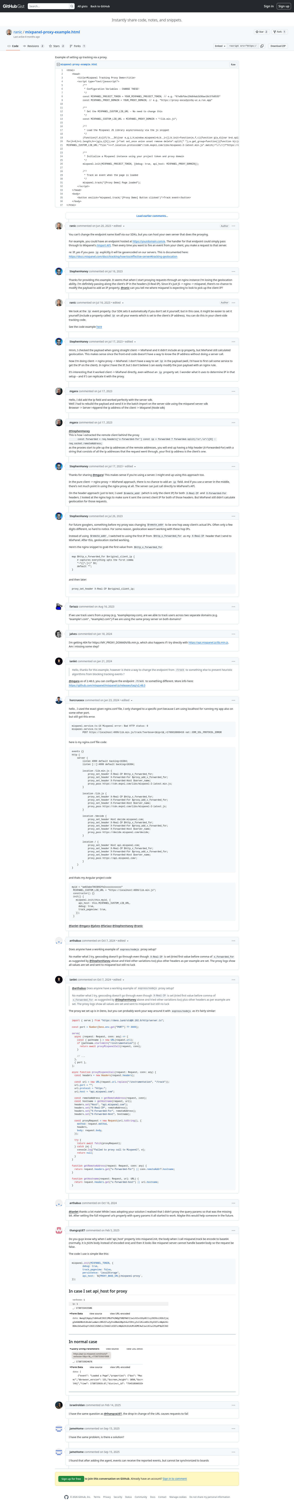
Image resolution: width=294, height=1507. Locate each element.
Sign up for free (71, 1479)
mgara (74, 391)
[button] (262, 46)
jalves (73, 634)
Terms (97, 1497)
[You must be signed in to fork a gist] (280, 31)
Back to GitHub (100, 6)
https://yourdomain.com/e (149, 241)
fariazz (74, 606)
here (99, 326)
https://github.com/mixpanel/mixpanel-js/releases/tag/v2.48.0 (107, 685)
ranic (18, 31)
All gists (83, 6)
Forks (78, 46)
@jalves (95, 926)
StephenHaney (79, 271)
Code (13, 46)
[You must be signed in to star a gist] (262, 31)
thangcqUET (77, 1230)
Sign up (283, 6)
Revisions (33, 46)
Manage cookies (177, 1497)
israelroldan (77, 1405)
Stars (57, 46)
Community (141, 1497)
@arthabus (79, 988)
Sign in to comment (175, 1478)
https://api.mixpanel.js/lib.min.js (208, 642)
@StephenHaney (79, 431)
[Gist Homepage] (14, 6)
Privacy (107, 1497)
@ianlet (74, 926)
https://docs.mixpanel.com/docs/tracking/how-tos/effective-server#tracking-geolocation (123, 256)
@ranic (125, 288)
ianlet (73, 661)
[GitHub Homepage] (66, 1497)
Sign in (269, 6)
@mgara (98, 475)
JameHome (77, 1428)
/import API (104, 245)
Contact (162, 1497)
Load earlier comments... (152, 216)
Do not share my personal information (210, 1497)
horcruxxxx (77, 700)
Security (118, 1497)
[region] (147, 138)
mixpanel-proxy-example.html (52, 31)
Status (128, 1497)
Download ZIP (278, 46)
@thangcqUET (113, 1413)
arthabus (75, 940)
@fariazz (106, 926)
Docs (152, 1497)
